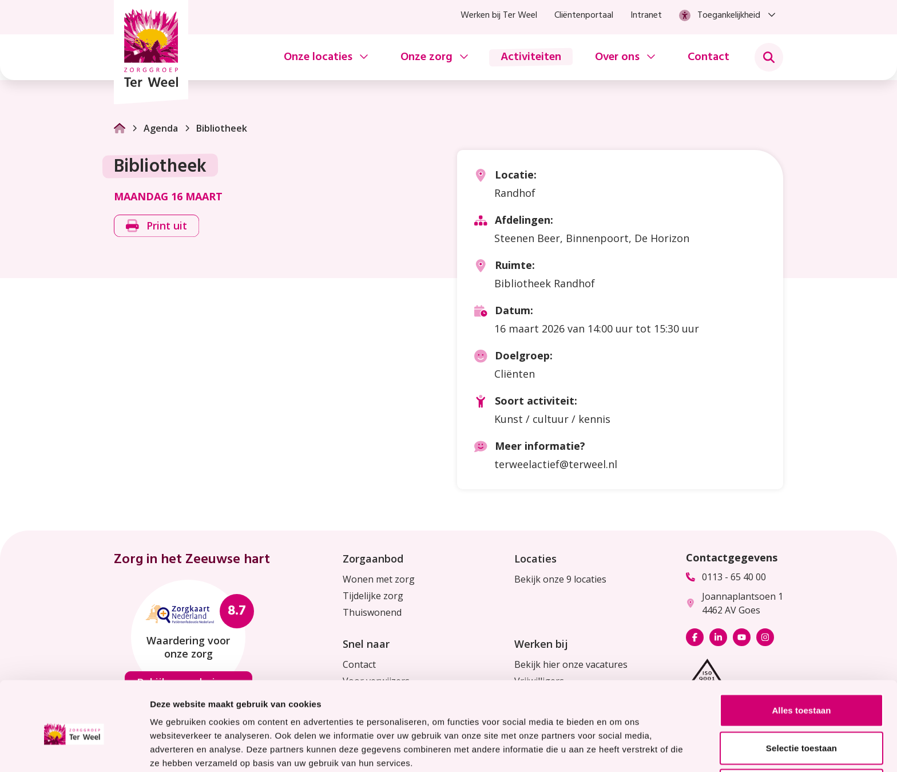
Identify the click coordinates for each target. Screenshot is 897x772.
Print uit (156, 225)
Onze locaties (318, 57)
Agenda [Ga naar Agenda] (154, 128)
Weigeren (801, 734)
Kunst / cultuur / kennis (552, 419)
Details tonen (618, 749)
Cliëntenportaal (583, 15)
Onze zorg (426, 57)
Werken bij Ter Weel (499, 15)
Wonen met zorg (379, 579)
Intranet (646, 15)
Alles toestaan (801, 659)
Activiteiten (531, 57)
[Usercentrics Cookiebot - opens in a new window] (74, 749)
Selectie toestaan (801, 697)
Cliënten (514, 374)
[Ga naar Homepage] (119, 128)
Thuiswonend (372, 612)
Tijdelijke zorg (373, 595)
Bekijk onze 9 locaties (560, 579)
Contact (708, 57)
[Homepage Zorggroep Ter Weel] (151, 52)
